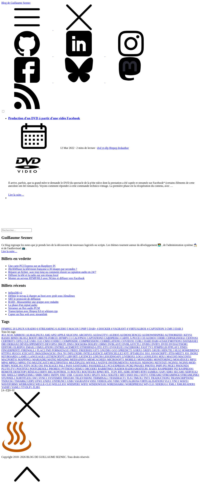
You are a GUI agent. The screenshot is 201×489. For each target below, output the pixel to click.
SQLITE (114, 374)
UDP (31, 381)
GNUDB (106, 350)
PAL (62, 365)
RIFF (44, 371)
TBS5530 (69, 378)
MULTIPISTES (59, 362)
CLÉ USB (30, 341)
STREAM (155, 374)
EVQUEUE (116, 347)
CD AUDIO (149, 338)
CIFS (20, 341)
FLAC (41, 350)
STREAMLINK (189, 374)
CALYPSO (80, 338)
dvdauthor (123, 147)
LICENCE (86, 356)
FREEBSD (86, 350)
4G (4, 334)
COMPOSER (70, 341)
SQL (104, 374)
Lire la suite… (16, 194)
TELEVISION (84, 378)
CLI (40, 341)
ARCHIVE (86, 334)
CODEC (56, 341)
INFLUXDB (75, 353)
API (54, 334)
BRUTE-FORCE (48, 338)
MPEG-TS (25, 362)
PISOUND (182, 365)
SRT (123, 374)
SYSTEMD (55, 378)
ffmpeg (113, 147)
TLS (129, 378)
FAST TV (147, 347)
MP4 (5, 362)
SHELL (12, 374)
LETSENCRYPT (56, 356)
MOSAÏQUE (181, 359)
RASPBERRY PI (168, 368)
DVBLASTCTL (132, 344)
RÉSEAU (34, 371)
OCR (34, 365)
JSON (194, 353)
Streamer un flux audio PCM (24, 308)
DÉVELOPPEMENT (32, 344)
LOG (140, 356)
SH (4, 374)
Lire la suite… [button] (9, 251)
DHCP (62, 344)
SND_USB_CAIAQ (72, 374)
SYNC (43, 378)
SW (35, 378)
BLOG (24, 338)
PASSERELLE (98, 365)
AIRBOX (20, 334)
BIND (15, 338)
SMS (47, 374)
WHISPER (74, 384)
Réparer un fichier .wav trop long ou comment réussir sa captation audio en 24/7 (52, 272)
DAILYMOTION (172, 341)
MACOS (75, 328)
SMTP (55, 374)
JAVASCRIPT (159, 353)
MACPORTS (9, 359)
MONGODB (145, 359)
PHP (85, 328)
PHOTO (150, 365)
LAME (23, 356)
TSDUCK (7, 381)
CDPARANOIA (176, 338)
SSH (130, 374)
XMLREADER (186, 384)
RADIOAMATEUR (137, 368)
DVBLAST (115, 344)
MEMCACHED (97, 359)
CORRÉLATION (110, 341)
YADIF (6, 387)
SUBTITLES (24, 378)
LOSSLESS (151, 356)
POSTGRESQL (39, 368)
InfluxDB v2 (15, 292)
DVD (165, 344)
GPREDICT (125, 350)
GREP (147, 350)
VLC (168, 381)
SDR (170, 371)
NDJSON (148, 362)
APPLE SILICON (68, 334)
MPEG (13, 362)
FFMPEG (8, 328)
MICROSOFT (116, 359)
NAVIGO (136, 362)
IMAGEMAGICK (46, 353)
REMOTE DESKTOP (14, 371)
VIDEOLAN (105, 381)
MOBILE (131, 359)
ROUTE (76, 371)
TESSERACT (118, 378)
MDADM (63, 359)
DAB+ (94, 328)
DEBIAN (13, 344)
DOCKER (106, 328)
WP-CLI (149, 384)
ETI (106, 347)
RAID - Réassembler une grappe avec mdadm (33, 301)
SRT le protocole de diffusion (24, 298)
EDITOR (7, 347)
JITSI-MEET (176, 353)
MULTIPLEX (77, 362)
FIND (183, 347)
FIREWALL (29, 350)
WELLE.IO (59, 384)
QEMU (80, 368)
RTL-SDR (124, 371)
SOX (88, 374)
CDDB (161, 338)
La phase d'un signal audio (22, 305)
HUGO (17, 353)
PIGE (172, 365)
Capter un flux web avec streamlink (27, 314)
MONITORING (163, 359)
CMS (171, 328)
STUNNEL (8, 378)
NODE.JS (17, 365)
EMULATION (45, 347)
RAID (153, 368)
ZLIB (36, 387)
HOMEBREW (190, 350)
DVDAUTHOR (178, 344)
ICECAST (28, 353)
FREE (74, 350)
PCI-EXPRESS (117, 365)
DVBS (147, 344)
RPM (101, 371)
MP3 (193, 359)
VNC (176, 381)
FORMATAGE (61, 350)
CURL (139, 341)
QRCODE (91, 368)
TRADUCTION (161, 378)
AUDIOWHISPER (153, 334)
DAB (179, 328)
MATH (52, 359)
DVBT (156, 344)
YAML (16, 387)
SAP (162, 371)
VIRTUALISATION (152, 381)
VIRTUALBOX (139, 328)
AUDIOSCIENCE (131, 334)
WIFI (85, 384)
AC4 (10, 334)
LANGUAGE (37, 356)
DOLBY (93, 344)
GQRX (138, 350)
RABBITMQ (106, 368)
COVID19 (128, 341)
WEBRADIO (27, 384)
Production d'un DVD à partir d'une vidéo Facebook (44, 118)
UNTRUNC (59, 381)
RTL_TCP (111, 371)
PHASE (139, 365)
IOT (127, 353)
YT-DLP (26, 387)
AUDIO (63, 328)
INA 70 (62, 353)
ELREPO (19, 347)
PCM (130, 365)
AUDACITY (101, 334)
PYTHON (68, 368)
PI (165, 365)
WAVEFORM (10, 384)
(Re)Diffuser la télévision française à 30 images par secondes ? (42, 268)
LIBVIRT (72, 356)
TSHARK (20, 381)
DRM (103, 344)
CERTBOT (8, 341)
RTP (144, 371)
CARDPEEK (112, 338)
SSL (137, 374)
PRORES (55, 368)
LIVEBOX (129, 356)
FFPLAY (174, 347)
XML (173, 384)
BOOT (33, 338)
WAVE (184, 381)
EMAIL (31, 347)
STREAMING (48, 328)
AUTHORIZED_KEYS (178, 334)
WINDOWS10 (98, 384)
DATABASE (190, 341)
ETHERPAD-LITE (91, 347)
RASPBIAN (186, 368)
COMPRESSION (89, 341)
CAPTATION (158, 328)
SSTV (144, 374)
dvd (99, 147)
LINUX (21, 328)
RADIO (33, 328)
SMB (39, 374)
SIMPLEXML (26, 374)
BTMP (64, 338)
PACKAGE (51, 365)
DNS (71, 344)
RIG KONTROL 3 (59, 371)
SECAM (179, 371)
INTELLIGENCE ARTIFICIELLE (103, 353)
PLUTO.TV (9, 368)
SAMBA (153, 371)
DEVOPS (51, 344)
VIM (116, 381)
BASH (6, 338)
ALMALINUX (35, 334)
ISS (148, 353)
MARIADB (39, 359)
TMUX (138, 378)
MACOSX (184, 356)
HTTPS (6, 353)
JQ (187, 353)
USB (71, 381)
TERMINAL (101, 378)
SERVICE (191, 371)
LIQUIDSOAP (112, 356)
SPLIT (96, 374)
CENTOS (192, 338)
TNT (147, 378)
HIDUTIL (168, 350)
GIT (96, 350)
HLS (178, 350)
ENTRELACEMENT (67, 347)
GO (115, 350)
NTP (27, 365)
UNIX (47, 381)
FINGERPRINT (11, 350)
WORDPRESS (134, 384)
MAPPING (25, 359)
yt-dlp (105, 147)
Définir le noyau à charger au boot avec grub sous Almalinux (41, 295)
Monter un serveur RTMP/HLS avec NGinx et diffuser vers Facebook (46, 278)
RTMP (136, 371)
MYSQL (92, 362)
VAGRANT (121, 328)
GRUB (156, 350)
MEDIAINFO (78, 359)
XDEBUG (162, 384)
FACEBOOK (132, 347)
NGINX (173, 362)
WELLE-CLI (43, 384)
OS (41, 365)
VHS (93, 381)
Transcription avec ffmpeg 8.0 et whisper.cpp (33, 311)
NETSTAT (161, 362)
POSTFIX (23, 368)
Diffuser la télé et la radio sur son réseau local (33, 275)
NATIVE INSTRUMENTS (114, 362)
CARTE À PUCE (131, 338)
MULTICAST (41, 362)
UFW (39, 381)
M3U (162, 356)
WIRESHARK (116, 384)
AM (48, 334)
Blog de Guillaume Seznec (100, 16)
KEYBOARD (10, 356)
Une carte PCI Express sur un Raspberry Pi (31, 265)
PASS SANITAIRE (77, 365)
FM (49, 350)
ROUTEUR (89, 371)
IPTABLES (137, 353)
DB (4, 344)
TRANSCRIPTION (182, 378)
